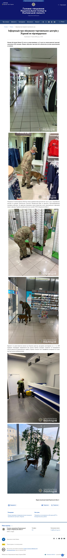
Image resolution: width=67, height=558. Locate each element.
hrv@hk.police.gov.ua (55, 530)
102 (32, 530)
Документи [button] (30, 22)
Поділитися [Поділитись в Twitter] (55, 505)
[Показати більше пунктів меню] (41, 22)
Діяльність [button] (14, 22)
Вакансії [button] (37, 22)
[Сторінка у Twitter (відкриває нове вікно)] (46, 22)
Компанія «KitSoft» (51, 554)
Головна (6, 26)
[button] (7, 526)
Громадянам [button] (22, 22)
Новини (11, 26)
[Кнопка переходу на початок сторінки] (62, 555)
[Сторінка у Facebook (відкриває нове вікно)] (43, 22)
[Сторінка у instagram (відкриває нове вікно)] (51, 22)
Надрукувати (13, 505)
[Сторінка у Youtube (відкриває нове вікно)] (49, 22)
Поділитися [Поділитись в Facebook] (46, 505)
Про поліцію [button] (6, 22)
